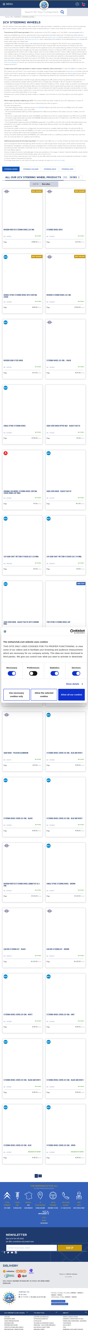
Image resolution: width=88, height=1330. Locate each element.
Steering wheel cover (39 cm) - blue (17, 1145)
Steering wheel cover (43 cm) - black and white (65, 1080)
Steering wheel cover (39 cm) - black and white (22, 1080)
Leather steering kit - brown (57, 949)
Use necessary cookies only (16, 695)
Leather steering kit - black (15, 949)
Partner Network (11, 1325)
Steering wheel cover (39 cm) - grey (60, 1014)
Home (7, 17)
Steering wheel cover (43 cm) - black (18, 818)
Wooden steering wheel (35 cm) (58, 295)
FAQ (64, 1327)
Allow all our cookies (71, 694)
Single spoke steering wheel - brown (60, 883)
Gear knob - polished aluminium (16, 752)
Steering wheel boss (54, 229)
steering (73, 71)
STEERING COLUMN (30, 169)
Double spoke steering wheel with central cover (20, 296)
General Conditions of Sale (73, 1319)
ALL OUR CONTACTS (58, 1301)
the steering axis (79, 37)
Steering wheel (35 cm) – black (58, 360)
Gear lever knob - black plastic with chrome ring (21, 623)
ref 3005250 (40, 107)
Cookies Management (59, 1304)
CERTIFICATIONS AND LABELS (13, 1327)
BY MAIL (24, 1294)
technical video (59, 160)
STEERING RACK (50, 169)
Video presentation (11, 1321)
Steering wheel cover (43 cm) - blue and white (64, 818)
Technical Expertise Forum (44, 1323)
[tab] (14, 1312)
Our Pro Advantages (41, 1317)
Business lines (9, 1319)
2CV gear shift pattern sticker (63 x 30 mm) (21, 556)
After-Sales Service (41, 1319)
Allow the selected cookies (44, 695)
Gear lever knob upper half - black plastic (63, 425)
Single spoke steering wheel (15, 425)
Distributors (9, 1323)
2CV (12, 17)
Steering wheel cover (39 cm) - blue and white (64, 752)
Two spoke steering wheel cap (58, 622)
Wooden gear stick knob (13, 360)
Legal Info (67, 1325)
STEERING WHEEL (28, 17)
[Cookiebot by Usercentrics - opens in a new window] (72, 631)
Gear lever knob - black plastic (58, 491)
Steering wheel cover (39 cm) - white (18, 1014)
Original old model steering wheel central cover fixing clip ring (20, 492)
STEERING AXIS (67, 169)
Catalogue (38, 1321)
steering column (33, 39)
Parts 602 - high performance (44, 1325)
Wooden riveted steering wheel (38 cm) (19, 229)
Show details (72, 684)
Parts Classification (70, 1317)
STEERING (17, 17)
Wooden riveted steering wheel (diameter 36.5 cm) (22, 884)
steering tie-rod (53, 37)
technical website (10, 62)
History (7, 1317)
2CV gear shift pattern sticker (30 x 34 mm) (63, 556)
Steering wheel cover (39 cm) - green (60, 1145)
